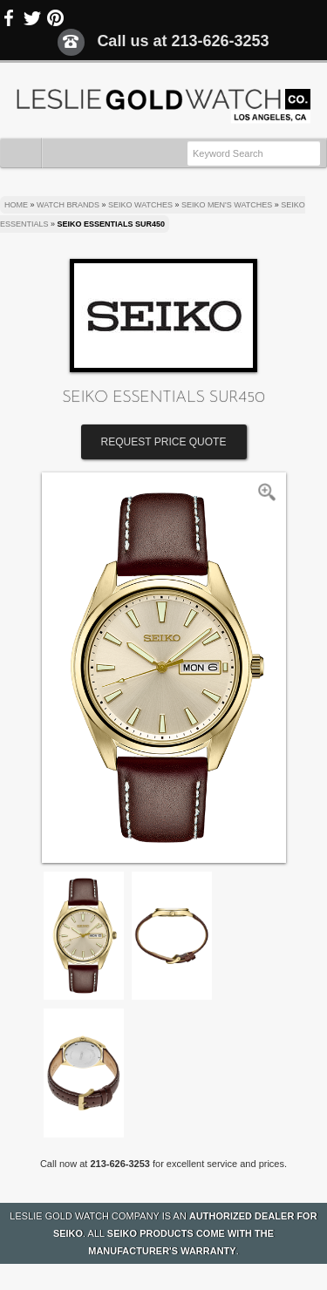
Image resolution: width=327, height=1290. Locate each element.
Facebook (9, 18)
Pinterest (55, 18)
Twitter (32, 18)
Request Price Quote (164, 442)
